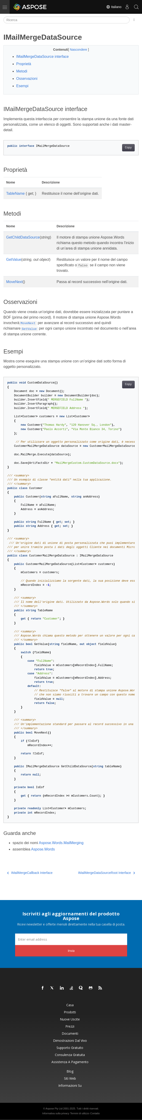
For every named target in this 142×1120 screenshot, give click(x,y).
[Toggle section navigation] (134, 20)
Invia (71, 950)
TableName (15, 193)
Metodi (21, 71)
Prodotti (70, 1012)
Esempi (22, 86)
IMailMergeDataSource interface (42, 56)
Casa (70, 1005)
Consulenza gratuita (70, 1055)
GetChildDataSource (23, 237)
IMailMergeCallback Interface (30, 873)
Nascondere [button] (79, 49)
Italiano (113, 7)
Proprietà (23, 64)
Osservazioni (26, 79)
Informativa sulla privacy (55, 1113)
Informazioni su (70, 1085)
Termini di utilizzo (79, 1113)
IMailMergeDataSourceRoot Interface (106, 873)
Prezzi (69, 1026)
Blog (70, 1071)
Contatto (95, 1113)
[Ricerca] (66, 20)
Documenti (70, 1033)
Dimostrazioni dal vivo (70, 1040)
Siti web (70, 1078)
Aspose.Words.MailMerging (61, 843)
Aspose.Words (43, 849)
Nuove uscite (70, 1019)
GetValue (13, 259)
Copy (128, 147)
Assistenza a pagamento (69, 1062)
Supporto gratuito (69, 1047)
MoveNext (14, 282)
